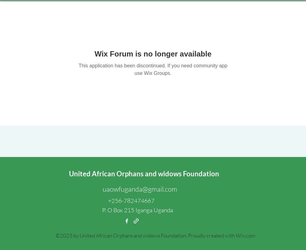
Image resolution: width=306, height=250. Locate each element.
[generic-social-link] (136, 221)
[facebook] (127, 221)
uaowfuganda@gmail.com (140, 189)
